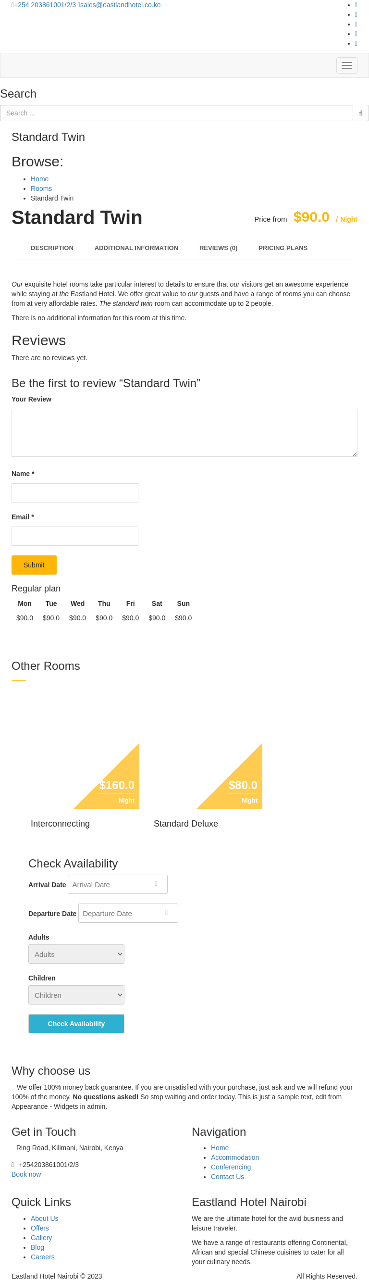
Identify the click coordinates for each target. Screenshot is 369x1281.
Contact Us (227, 1177)
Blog (37, 1247)
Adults (38, 937)
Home (220, 1148)
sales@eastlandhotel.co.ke (119, 5)
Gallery (41, 1238)
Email (23, 517)
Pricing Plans (283, 247)
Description (52, 247)
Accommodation (235, 1157)
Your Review (31, 399)
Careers (43, 1257)
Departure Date (52, 913)
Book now (26, 1174)
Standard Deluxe (186, 824)
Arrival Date (47, 885)
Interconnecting (60, 824)
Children (42, 978)
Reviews (218, 247)
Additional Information (136, 247)
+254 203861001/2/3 (45, 5)
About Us (45, 1218)
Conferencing (231, 1167)
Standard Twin (77, 217)
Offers (40, 1228)
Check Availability (76, 1024)
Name (23, 473)
